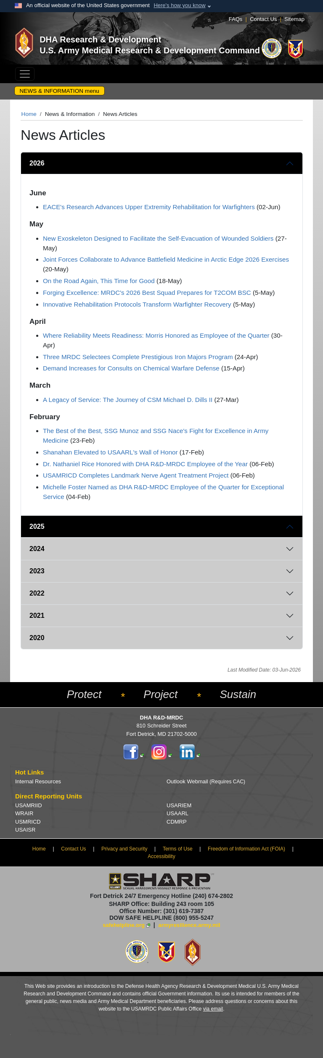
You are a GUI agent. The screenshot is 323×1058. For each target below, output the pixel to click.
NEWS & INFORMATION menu (59, 91)
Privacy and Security (124, 849)
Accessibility (161, 856)
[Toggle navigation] (24, 74)
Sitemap (294, 19)
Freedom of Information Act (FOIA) (246, 849)
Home (29, 114)
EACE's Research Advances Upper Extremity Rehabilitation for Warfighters (149, 206)
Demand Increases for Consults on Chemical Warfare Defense (131, 368)
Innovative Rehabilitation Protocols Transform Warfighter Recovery (137, 304)
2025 (37, 526)
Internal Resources (38, 781)
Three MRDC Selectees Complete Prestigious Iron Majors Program (138, 356)
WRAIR (24, 813)
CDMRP (177, 822)
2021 (37, 615)
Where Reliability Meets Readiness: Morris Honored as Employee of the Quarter (156, 335)
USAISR (25, 830)
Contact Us (263, 19)
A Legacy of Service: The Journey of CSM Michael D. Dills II (127, 399)
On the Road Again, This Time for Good (99, 280)
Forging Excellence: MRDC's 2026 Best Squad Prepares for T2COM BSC (147, 292)
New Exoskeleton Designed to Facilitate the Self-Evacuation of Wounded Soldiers (158, 238)
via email (213, 1009)
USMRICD (28, 822)
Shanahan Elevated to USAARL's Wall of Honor (110, 452)
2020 (37, 637)
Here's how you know (179, 5)
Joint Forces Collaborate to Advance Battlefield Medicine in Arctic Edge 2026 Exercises (166, 259)
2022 (37, 593)
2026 (37, 163)
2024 (37, 548)
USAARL (177, 813)
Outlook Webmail (206, 781)
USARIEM (179, 805)
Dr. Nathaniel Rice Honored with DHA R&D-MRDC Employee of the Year (145, 463)
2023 (37, 571)
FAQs (236, 19)
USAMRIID (28, 805)
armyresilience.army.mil (189, 925)
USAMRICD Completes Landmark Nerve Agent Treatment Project (135, 475)
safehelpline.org (124, 925)
